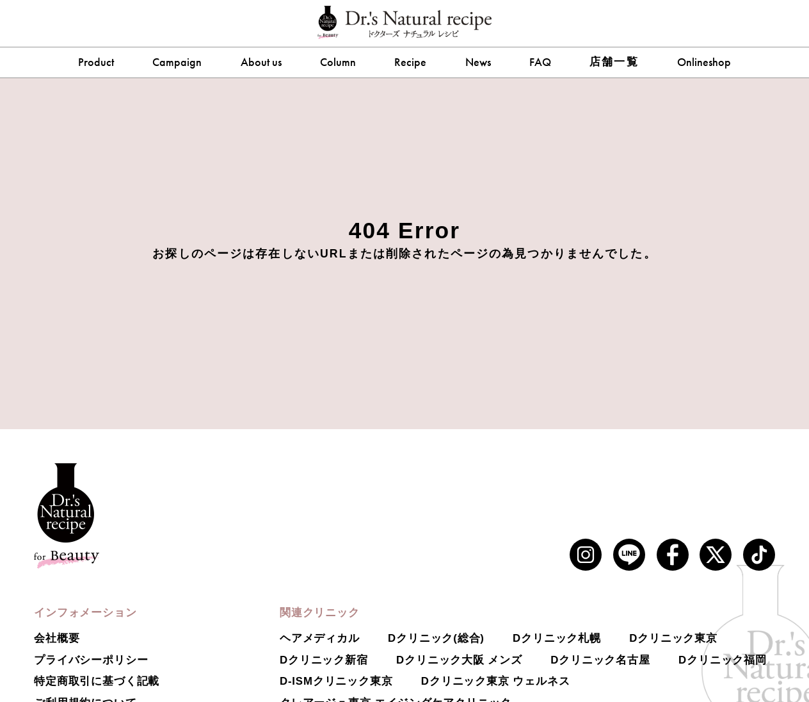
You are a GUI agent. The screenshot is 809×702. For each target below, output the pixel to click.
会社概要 (56, 638)
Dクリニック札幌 (557, 638)
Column (338, 62)
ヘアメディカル (320, 638)
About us (261, 62)
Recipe (410, 62)
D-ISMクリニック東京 (336, 681)
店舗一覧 (614, 62)
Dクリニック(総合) (436, 638)
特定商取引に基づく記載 (96, 681)
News (478, 62)
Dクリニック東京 (673, 638)
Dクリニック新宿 (324, 660)
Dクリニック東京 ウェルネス (495, 681)
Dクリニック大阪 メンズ (459, 660)
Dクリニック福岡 (722, 660)
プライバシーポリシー (91, 660)
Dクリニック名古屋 (600, 660)
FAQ (540, 62)
